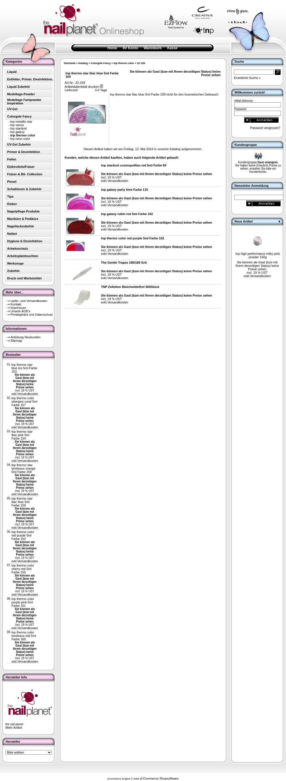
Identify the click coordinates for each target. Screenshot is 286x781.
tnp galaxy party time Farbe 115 (124, 189)
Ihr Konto (130, 48)
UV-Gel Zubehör (19, 144)
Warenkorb (153, 48)
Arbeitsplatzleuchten (22, 256)
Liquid (12, 71)
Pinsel (11, 181)
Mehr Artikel (13, 727)
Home (112, 48)
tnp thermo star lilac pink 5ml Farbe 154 (22, 435)
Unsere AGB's (20, 311)
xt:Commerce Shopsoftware (159, 778)
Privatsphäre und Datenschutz (32, 314)
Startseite (70, 63)
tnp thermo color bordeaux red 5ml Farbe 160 (23, 636)
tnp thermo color (124, 63)
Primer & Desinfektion (23, 152)
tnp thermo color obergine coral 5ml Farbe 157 (24, 401)
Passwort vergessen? (265, 128)
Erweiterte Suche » (247, 78)
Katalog (83, 63)
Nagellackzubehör (20, 226)
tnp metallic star (21, 121)
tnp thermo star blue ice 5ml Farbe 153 (24, 368)
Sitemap (16, 340)
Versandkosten (27, 394)
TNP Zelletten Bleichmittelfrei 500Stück (130, 287)
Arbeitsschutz (17, 248)
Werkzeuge (15, 263)
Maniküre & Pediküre (22, 218)
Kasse (172, 48)
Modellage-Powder (21, 94)
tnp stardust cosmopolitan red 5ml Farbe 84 (133, 165)
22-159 (141, 63)
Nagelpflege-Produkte (23, 211)
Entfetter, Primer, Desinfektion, (30, 79)
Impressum (18, 307)
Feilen (11, 159)
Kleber (12, 204)
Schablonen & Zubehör (24, 189)
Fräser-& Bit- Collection (24, 174)
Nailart (12, 233)
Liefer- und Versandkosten (29, 301)
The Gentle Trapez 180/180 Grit (124, 262)
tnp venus (17, 125)
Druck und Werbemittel (24, 278)
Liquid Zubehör (18, 86)
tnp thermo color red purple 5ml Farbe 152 (22, 535)
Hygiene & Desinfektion (24, 241)
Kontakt (16, 304)
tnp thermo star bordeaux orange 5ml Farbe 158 (23, 468)
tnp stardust (18, 128)
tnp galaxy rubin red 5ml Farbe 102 (127, 214)
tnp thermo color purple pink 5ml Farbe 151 (22, 602)
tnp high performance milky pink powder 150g (257, 255)
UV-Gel (12, 109)
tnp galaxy (17, 132)
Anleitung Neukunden (26, 337)
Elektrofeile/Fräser (21, 166)
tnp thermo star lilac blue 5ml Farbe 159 (22, 502)
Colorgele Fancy (101, 63)
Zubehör (13, 271)
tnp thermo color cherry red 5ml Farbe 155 (22, 569)
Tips (10, 196)
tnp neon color (20, 138)
